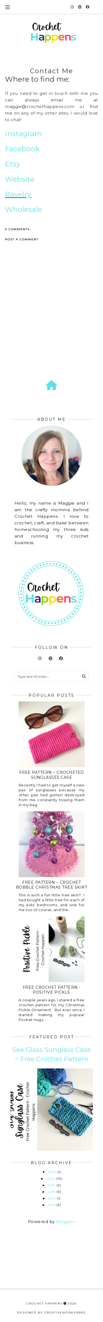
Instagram (23, 133)
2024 (51, 1178)
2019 (52, 1185)
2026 (52, 1172)
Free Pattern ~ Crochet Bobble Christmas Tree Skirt (51, 885)
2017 (52, 1198)
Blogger (65, 1221)
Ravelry (18, 194)
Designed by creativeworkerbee (51, 1312)
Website (19, 179)
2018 (52, 1192)
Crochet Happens (44, 1303)
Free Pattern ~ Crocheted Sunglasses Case (51, 775)
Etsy (13, 164)
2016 (52, 1205)
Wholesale (23, 209)
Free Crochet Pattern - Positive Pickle (51, 990)
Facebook (22, 148)
